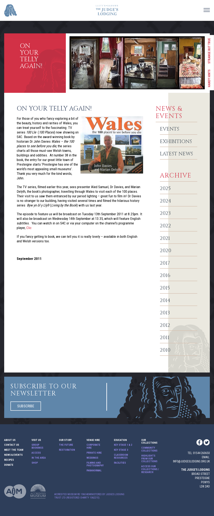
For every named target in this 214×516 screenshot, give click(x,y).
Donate (8, 465)
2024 (165, 201)
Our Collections (149, 441)
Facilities (120, 463)
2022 (165, 226)
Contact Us (11, 445)
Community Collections (149, 449)
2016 (165, 276)
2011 (164, 338)
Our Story (65, 440)
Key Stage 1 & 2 (123, 445)
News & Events (13, 455)
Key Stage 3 (121, 450)
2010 (165, 350)
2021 (165, 239)
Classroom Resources (121, 456)
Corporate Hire (93, 446)
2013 (165, 313)
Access (36, 453)
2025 (165, 189)
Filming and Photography (95, 464)
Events (169, 129)
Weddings (92, 458)
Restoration (67, 450)
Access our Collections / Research (150, 469)
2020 (165, 251)
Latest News (176, 154)
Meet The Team (13, 450)
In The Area (39, 458)
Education (120, 440)
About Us (9, 440)
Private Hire (94, 453)
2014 (165, 301)
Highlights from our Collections (149, 458)
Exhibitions (176, 142)
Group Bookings (37, 446)
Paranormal (94, 470)
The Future (66, 445)
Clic (29, 228)
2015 (165, 288)
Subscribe (25, 406)
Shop (35, 463)
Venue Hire (93, 440)
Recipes (9, 460)
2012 (165, 325)
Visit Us (36, 440)
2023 (165, 213)
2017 (165, 263)
